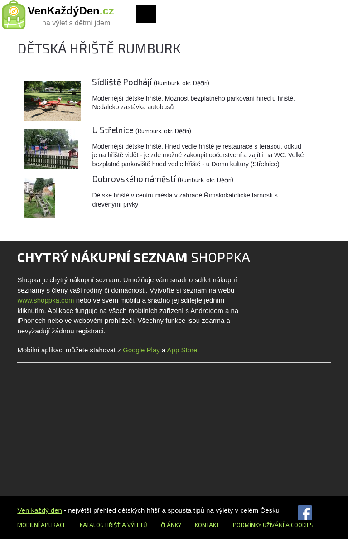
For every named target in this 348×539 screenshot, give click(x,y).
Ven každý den (39, 510)
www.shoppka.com (45, 300)
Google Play (141, 350)
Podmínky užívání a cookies (273, 525)
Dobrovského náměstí (162, 178)
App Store (182, 350)
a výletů (134, 525)
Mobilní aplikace (41, 525)
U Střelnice (141, 130)
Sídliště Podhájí (150, 82)
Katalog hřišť (100, 525)
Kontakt (207, 525)
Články (171, 525)
